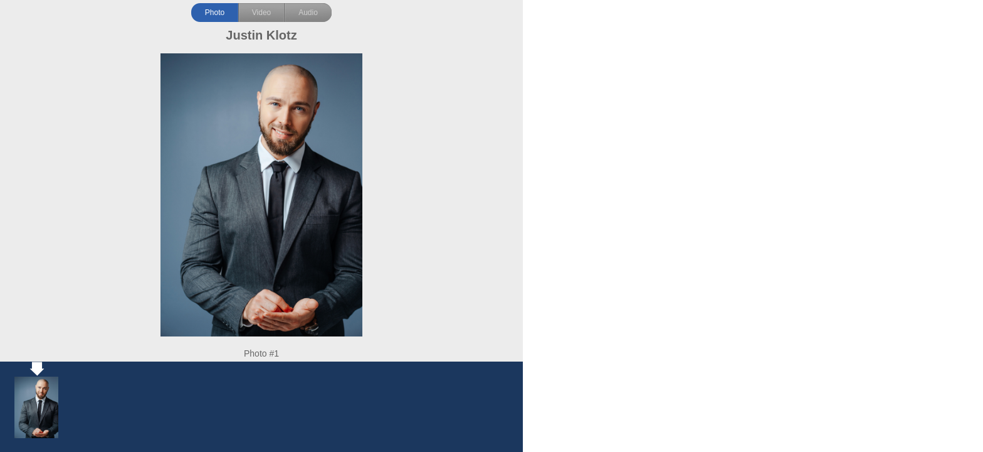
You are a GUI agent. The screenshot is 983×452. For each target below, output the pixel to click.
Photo (214, 12)
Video (261, 12)
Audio (308, 12)
